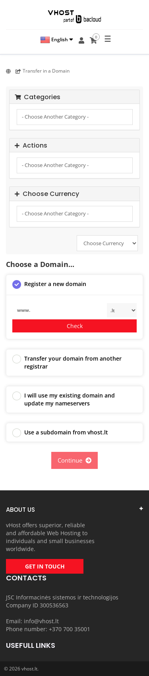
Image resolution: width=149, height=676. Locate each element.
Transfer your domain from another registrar (67, 362)
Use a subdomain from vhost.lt (60, 432)
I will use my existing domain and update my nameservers (63, 399)
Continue (74, 460)
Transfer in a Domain (42, 70)
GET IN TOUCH (45, 566)
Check (75, 326)
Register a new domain (49, 284)
